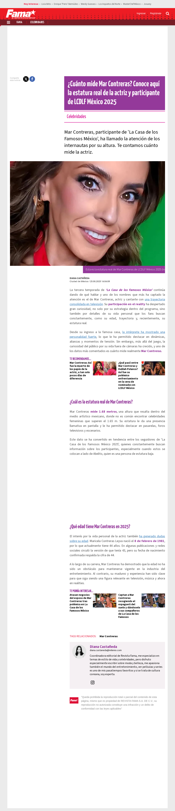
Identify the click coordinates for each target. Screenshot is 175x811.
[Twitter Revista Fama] (150, 802)
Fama (19, 22)
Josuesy (147, 4)
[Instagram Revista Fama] (158, 802)
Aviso (166, 790)
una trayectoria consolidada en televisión (137, 299)
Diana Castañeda (73, 278)
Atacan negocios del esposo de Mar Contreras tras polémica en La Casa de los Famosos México (75, 585)
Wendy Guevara (88, 4)
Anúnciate (136, 790)
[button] (19, 79)
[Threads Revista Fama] (165, 802)
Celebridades (37, 22)
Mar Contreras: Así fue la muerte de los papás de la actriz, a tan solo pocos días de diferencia (75, 364)
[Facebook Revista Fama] (142, 802)
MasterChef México (132, 4)
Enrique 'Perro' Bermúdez (66, 4)
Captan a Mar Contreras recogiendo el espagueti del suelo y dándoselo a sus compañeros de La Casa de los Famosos (130, 587)
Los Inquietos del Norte (109, 4)
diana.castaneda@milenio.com (99, 630)
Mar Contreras (102, 616)
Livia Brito (46, 4)
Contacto (153, 790)
